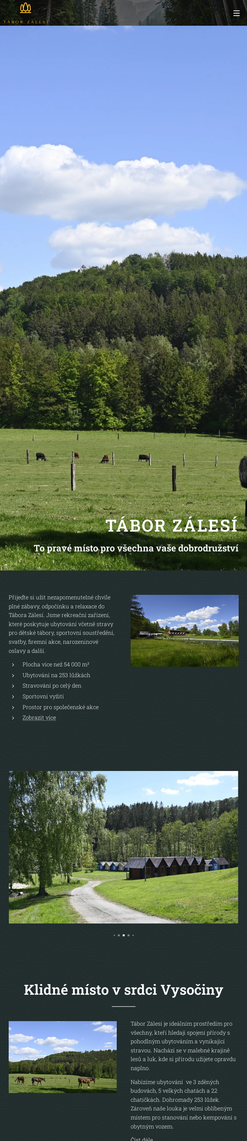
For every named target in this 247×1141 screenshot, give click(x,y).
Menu (236, 13)
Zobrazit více (39, 717)
